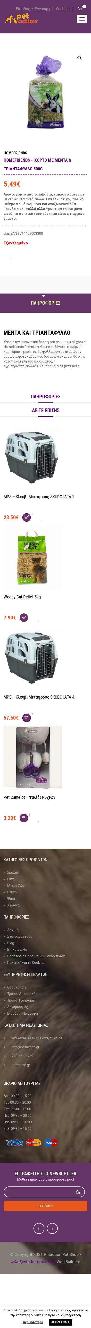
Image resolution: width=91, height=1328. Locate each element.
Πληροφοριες (45, 303)
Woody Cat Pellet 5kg (22, 596)
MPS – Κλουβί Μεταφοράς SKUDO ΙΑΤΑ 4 (39, 697)
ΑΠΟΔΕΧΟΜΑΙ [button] (60, 1322)
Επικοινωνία (17, 949)
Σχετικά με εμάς (19, 936)
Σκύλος (13, 873)
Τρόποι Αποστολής (22, 994)
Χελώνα (13, 905)
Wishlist (63, 9)
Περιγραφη (45, 291)
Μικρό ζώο (16, 886)
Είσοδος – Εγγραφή (33, 9)
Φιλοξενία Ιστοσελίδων (33, 1261)
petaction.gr (21, 1065)
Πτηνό (12, 892)
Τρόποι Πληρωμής (21, 1000)
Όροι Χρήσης (17, 987)
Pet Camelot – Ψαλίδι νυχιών (29, 797)
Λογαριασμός (17, 1007)
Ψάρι (11, 899)
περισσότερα (33, 1322)
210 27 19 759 (22, 1056)
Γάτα (11, 879)
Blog (10, 943)
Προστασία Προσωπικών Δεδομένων (36, 956)
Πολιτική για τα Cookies (25, 963)
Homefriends (15, 153)
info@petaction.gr (25, 1047)
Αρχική (13, 930)
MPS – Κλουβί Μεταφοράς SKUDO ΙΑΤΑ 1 (39, 496)
